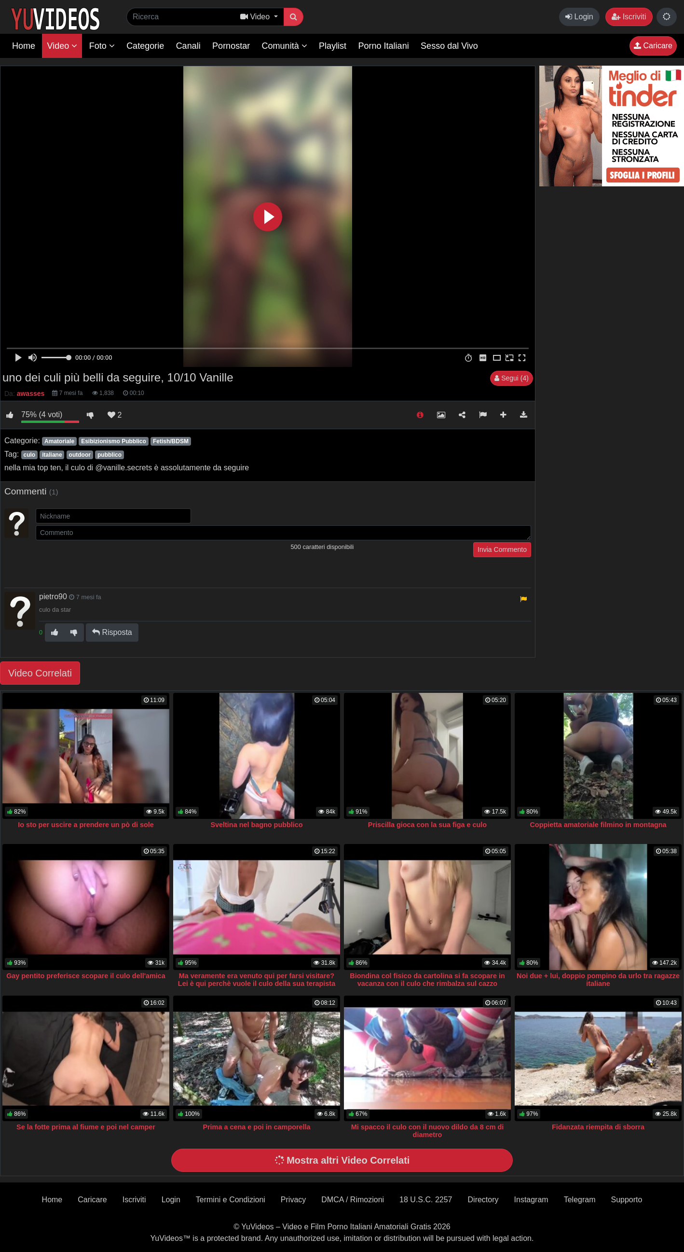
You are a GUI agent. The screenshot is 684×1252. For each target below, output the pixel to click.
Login (579, 17)
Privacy (293, 1200)
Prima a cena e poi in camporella (256, 1127)
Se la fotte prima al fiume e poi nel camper (85, 1127)
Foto (102, 46)
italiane (52, 454)
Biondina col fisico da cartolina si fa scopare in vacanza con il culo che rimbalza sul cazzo (427, 979)
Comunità (284, 46)
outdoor (80, 454)
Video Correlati (40, 673)
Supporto (626, 1200)
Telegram (580, 1200)
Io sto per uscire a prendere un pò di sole (85, 825)
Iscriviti (629, 17)
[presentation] (109, 561)
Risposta (112, 632)
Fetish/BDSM (171, 441)
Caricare (653, 46)
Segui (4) (511, 378)
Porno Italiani (383, 46)
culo (29, 454)
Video (62, 46)
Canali (188, 46)
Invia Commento (502, 549)
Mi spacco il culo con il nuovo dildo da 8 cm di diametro (427, 1131)
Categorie (145, 46)
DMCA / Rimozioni (352, 1200)
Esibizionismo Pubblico (113, 441)
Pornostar (231, 46)
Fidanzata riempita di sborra (598, 1127)
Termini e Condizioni (230, 1200)
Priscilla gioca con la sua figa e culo (427, 825)
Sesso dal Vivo (449, 46)
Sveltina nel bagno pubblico (256, 825)
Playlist (332, 46)
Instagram (531, 1200)
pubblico (109, 454)
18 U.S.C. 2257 (425, 1200)
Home (23, 46)
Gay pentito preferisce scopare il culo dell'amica (85, 976)
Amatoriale (59, 441)
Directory (483, 1200)
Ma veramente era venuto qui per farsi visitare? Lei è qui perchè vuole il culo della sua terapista (256, 979)
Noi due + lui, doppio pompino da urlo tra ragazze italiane (598, 979)
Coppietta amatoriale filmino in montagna (598, 825)
